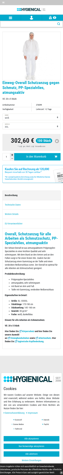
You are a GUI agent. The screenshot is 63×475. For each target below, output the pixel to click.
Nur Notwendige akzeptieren (31, 446)
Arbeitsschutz (44, 338)
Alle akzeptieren (31, 438)
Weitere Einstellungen (31, 460)
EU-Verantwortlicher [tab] (13, 223)
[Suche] (59, 24)
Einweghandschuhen (19, 338)
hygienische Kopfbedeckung (30, 341)
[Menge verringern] (12, 158)
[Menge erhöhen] (12, 155)
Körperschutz (28, 331)
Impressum (32, 413)
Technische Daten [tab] (13, 204)
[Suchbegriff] (27, 24)
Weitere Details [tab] (11, 214)
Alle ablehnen (31, 454)
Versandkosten (40, 146)
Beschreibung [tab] (11, 195)
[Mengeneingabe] (6, 156)
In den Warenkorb (41, 157)
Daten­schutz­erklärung (14, 413)
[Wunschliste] (60, 1)
